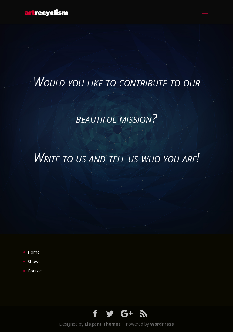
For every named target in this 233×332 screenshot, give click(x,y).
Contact (35, 271)
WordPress (162, 324)
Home (34, 252)
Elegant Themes (103, 324)
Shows (34, 261)
